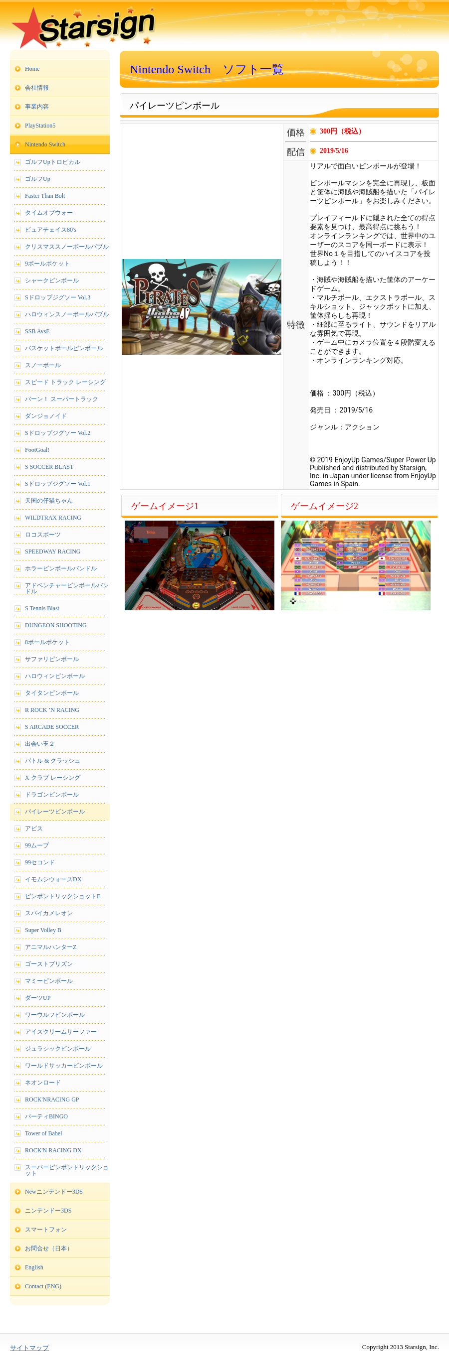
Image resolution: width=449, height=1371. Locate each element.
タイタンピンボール (52, 692)
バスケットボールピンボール (64, 348)
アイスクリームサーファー (61, 1031)
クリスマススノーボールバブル (67, 246)
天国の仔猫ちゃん (49, 500)
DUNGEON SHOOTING (56, 625)
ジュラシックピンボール (58, 1048)
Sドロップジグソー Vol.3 (57, 297)
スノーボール (43, 365)
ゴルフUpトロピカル (52, 161)
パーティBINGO (46, 1116)
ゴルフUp (37, 178)
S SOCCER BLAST (49, 466)
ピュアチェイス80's (50, 229)
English (34, 1267)
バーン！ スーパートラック (61, 399)
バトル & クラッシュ (52, 760)
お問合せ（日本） (49, 1248)
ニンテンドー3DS (48, 1210)
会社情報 (37, 87)
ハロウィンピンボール (55, 676)
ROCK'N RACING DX (53, 1150)
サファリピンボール (52, 659)
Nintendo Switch (45, 144)
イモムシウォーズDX (53, 879)
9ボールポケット (47, 263)
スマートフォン (46, 1229)
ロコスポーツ (43, 534)
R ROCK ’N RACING (52, 709)
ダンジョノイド (46, 415)
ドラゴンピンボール (52, 794)
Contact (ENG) (43, 1286)
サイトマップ (29, 1348)
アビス (34, 828)
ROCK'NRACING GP (52, 1099)
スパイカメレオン (49, 913)
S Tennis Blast (42, 608)
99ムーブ (37, 845)
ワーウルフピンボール (55, 1014)
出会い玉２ (40, 743)
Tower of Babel (43, 1133)
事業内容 (37, 106)
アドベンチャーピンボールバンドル (67, 588)
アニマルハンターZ (50, 947)
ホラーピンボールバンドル (61, 568)
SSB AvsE (37, 331)
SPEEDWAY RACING (52, 551)
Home (32, 68)
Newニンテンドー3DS (54, 1191)
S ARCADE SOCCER (52, 726)
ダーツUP (37, 997)
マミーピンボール (49, 980)
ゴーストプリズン (49, 963)
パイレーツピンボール (55, 811)
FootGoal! (37, 449)
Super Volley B (43, 930)
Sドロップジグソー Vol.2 (57, 432)
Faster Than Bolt (45, 195)
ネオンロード (43, 1082)
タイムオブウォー (49, 212)
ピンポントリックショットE (62, 896)
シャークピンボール (52, 280)
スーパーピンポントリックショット (67, 1170)
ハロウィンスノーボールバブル (67, 314)
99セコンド (40, 862)
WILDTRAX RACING (53, 517)
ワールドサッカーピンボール (64, 1065)
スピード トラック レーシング (65, 382)
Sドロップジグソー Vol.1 (57, 483)
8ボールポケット (47, 642)
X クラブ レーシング (52, 777)
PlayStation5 (40, 125)
